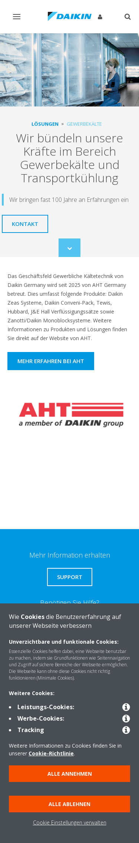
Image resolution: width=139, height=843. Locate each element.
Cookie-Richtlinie (51, 753)
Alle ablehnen (69, 804)
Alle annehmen (69, 773)
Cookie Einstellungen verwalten (69, 822)
